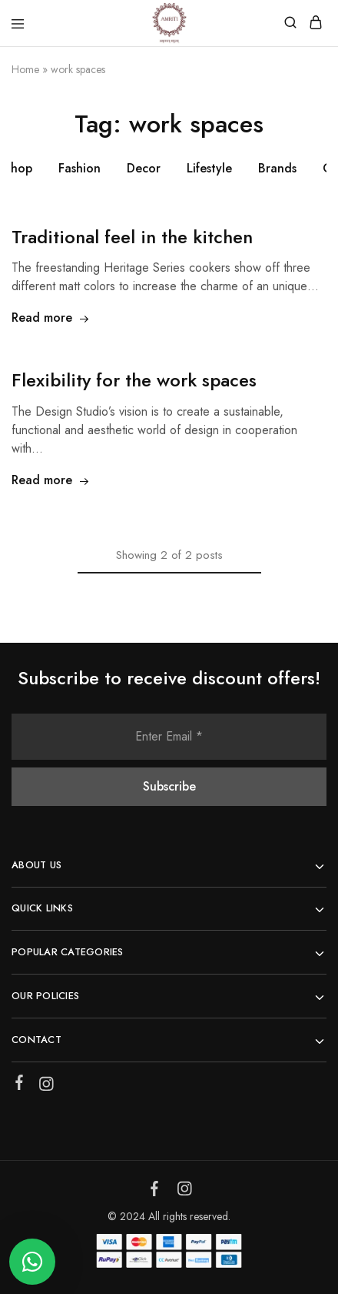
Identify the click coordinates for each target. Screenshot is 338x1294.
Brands (277, 168)
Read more (51, 317)
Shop (18, 168)
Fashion (79, 168)
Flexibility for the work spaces (134, 379)
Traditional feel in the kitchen (132, 236)
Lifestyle (209, 168)
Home (25, 69)
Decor (144, 168)
